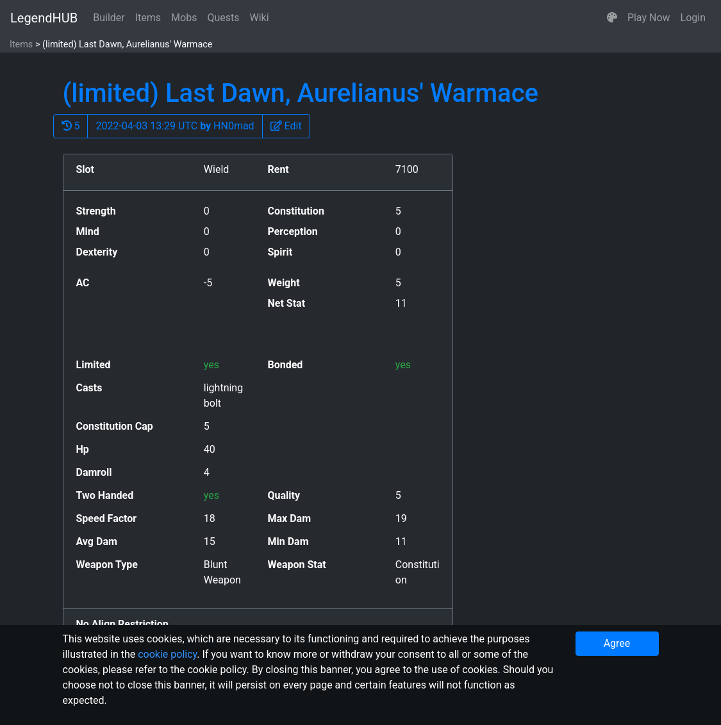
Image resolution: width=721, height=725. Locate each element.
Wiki (259, 18)
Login (693, 18)
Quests (223, 18)
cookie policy (167, 654)
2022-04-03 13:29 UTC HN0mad (174, 126)
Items (148, 18)
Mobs (184, 18)
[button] (612, 18)
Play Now (648, 18)
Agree (617, 643)
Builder (109, 18)
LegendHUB (44, 18)
